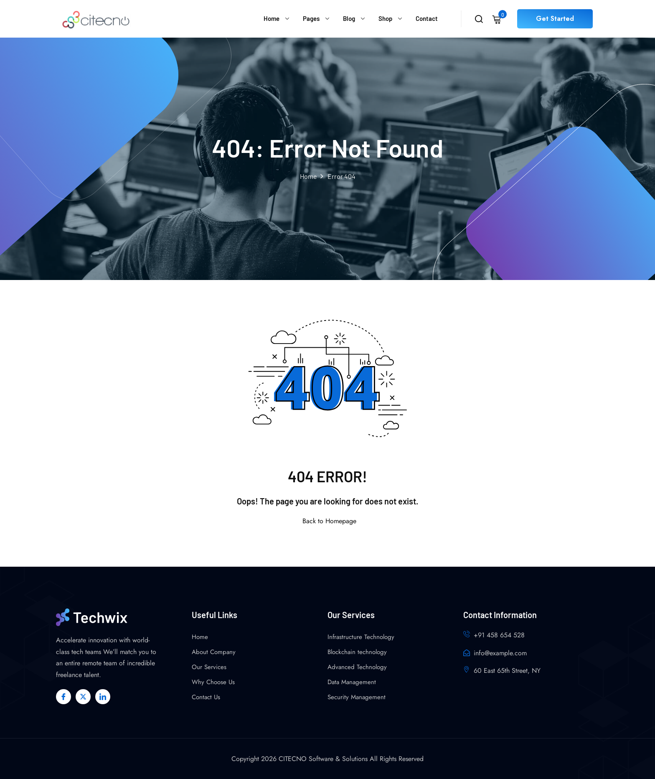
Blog (349, 18)
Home (271, 18)
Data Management (352, 682)
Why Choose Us (213, 682)
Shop (385, 18)
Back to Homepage (327, 521)
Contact (427, 18)
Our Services (209, 667)
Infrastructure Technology (361, 637)
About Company (214, 652)
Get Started (555, 18)
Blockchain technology (357, 652)
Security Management (357, 697)
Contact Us (206, 697)
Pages (311, 18)
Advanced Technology (357, 667)
